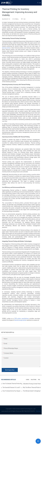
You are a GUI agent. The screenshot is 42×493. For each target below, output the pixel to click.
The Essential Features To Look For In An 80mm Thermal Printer (11, 387)
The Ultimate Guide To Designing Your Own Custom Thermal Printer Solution (32, 391)
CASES (27, 379)
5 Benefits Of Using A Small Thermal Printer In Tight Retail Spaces (32, 383)
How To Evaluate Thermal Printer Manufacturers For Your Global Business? (12, 383)
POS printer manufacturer (22, 318)
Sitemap (38, 411)
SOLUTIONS (33, 379)
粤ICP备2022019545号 (28, 411)
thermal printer (6, 48)
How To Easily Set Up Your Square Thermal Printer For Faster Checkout (11, 391)
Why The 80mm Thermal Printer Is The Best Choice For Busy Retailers (32, 387)
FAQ (39, 379)
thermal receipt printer (20, 320)
